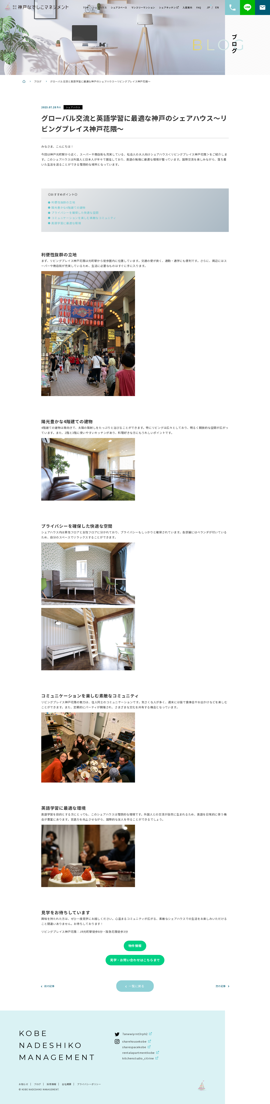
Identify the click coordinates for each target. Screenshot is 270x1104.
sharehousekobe (134, 1041)
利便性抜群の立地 (63, 202)
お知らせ (23, 1083)
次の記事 (219, 986)
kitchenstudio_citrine (138, 1058)
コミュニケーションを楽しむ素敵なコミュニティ (83, 217)
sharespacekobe (134, 1047)
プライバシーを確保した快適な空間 (75, 212)
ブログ (37, 1083)
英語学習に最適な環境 (66, 222)
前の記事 (50, 986)
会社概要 (66, 1083)
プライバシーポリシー (89, 1083)
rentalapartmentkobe (138, 1052)
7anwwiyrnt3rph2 (135, 1034)
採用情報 (51, 1083)
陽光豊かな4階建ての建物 (68, 207)
